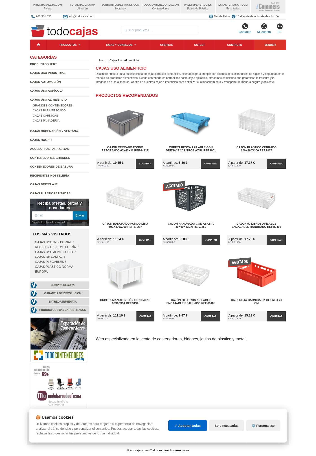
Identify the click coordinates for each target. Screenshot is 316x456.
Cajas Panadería (46, 120)
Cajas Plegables (49, 261)
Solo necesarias (227, 428)
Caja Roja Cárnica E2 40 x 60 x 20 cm (256, 302)
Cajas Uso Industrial (48, 73)
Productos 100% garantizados (62, 310)
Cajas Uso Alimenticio (54, 252)
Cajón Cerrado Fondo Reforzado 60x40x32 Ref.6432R (125, 149)
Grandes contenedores (53, 105)
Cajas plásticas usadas (50, 193)
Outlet (199, 44)
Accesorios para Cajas (49, 149)
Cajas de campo (49, 257)
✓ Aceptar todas (188, 428)
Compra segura (63, 285)
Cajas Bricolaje (44, 184)
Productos (68, 44)
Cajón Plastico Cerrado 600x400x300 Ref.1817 (256, 149)
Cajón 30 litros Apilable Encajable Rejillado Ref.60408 (190, 302)
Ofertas (166, 44)
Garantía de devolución (62, 293)
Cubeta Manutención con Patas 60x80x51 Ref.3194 (125, 302)
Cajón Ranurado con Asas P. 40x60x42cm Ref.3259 (191, 225)
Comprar (145, 163)
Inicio (102, 60)
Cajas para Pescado (49, 110)
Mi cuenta (264, 28)
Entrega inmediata (63, 301)
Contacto (245, 28)
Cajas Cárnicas (45, 115)
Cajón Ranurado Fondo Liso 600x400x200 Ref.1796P (125, 225)
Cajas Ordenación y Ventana (54, 131)
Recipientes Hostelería (49, 175)
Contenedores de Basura (51, 166)
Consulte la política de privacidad (48, 222)
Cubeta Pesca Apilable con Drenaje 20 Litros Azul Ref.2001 (191, 149)
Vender (270, 44)
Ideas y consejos (119, 44)
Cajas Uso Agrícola (46, 90)
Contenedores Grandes (50, 157)
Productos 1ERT (43, 64)
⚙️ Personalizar (263, 428)
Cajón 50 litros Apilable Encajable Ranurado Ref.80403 (256, 225)
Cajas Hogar (41, 140)
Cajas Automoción (45, 82)
